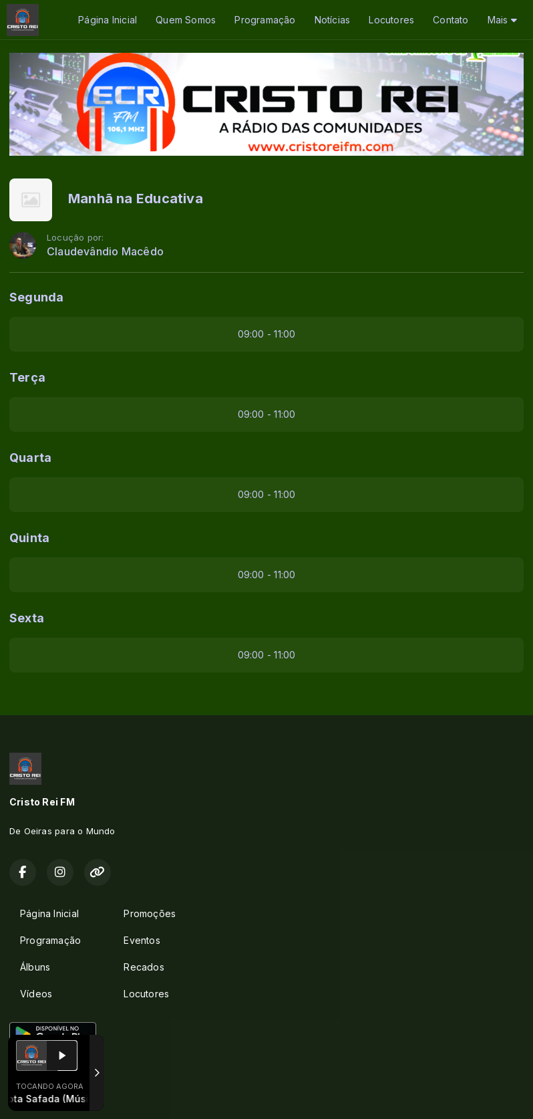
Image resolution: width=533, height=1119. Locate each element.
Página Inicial (107, 19)
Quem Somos (186, 19)
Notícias (333, 19)
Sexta (26, 618)
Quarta (30, 458)
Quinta (29, 538)
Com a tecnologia (55, 1094)
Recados (144, 967)
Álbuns (35, 967)
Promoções (150, 913)
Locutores (391, 19)
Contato (450, 19)
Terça (27, 377)
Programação (264, 19)
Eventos (142, 940)
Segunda (36, 297)
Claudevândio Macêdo (105, 251)
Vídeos (36, 993)
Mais (502, 19)
